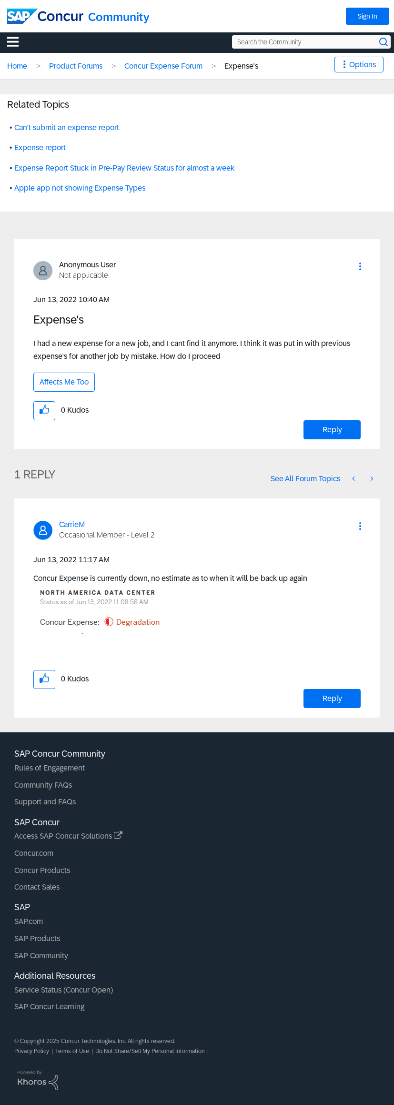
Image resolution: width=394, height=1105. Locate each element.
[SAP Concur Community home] (45, 16)
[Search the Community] (311, 42)
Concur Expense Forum (163, 66)
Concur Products (42, 870)
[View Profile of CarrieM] (72, 524)
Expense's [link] (241, 66)
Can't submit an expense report (66, 127)
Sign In (367, 16)
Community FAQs (43, 785)
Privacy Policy (31, 1051)
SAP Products (37, 938)
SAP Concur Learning (49, 1007)
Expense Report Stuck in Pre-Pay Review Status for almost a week (124, 168)
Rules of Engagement (49, 768)
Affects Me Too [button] (64, 382)
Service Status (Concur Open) (63, 990)
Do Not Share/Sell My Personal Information (150, 1051)
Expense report (40, 147)
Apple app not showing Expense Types (79, 188)
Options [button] (362, 65)
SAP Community (41, 956)
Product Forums (75, 66)
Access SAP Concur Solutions (68, 836)
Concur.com (33, 853)
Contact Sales (37, 887)
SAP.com (28, 921)
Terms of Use (72, 1051)
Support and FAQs (45, 802)
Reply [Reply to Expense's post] (332, 430)
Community (119, 16)
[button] (360, 266)
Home (17, 66)
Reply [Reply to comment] (332, 698)
